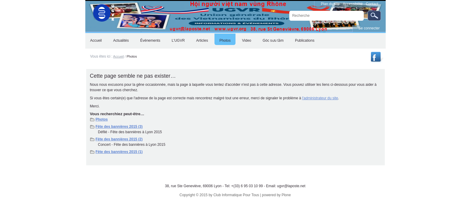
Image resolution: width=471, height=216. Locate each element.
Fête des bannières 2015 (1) (119, 152)
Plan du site (330, 4)
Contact (372, 4)
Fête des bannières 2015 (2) (119, 139)
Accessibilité (353, 4)
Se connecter (369, 28)
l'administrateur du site (320, 98)
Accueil (118, 56)
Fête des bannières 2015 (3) (119, 126)
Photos (102, 119)
